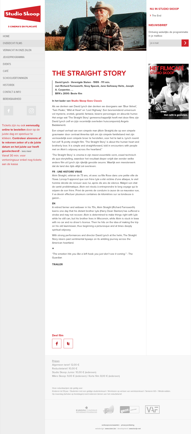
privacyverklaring (127, 425)
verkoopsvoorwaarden (110, 425)
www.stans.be (110, 429)
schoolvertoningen (15, 78)
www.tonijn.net (135, 429)
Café (5, 71)
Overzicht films (12, 43)
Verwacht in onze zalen (17, 50)
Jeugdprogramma (13, 57)
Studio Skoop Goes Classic (86, 100)
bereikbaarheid (12, 99)
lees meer (26, 151)
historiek (8, 85)
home (6, 36)
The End (156, 15)
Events (7, 64)
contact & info (12, 92)
